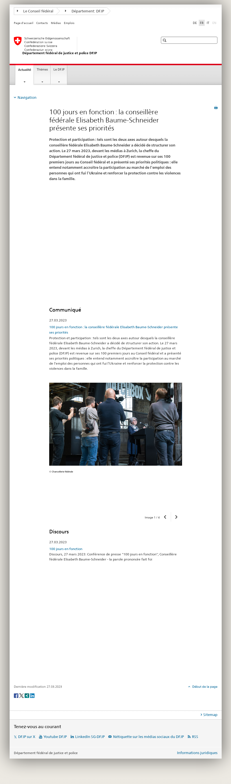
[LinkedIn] (32, 695)
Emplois (69, 23)
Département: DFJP (84, 11)
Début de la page (204, 687)
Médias (56, 23)
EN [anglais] (214, 22)
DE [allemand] (195, 23)
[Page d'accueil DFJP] (80, 46)
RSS (195, 736)
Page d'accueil (23, 23)
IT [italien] (208, 23)
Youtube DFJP (55, 736)
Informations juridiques (197, 752)
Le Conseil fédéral (35, 11)
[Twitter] (22, 695)
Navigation (27, 97)
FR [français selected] (202, 23)
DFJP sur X (26, 736)
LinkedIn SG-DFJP (90, 736)
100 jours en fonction (65, 549)
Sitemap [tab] (210, 714)
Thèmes (42, 69)
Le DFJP (58, 69)
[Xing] (27, 695)
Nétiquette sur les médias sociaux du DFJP (148, 736)
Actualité (26, 71)
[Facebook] (16, 695)
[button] (165, 40)
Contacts (42, 23)
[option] (115, 445)
